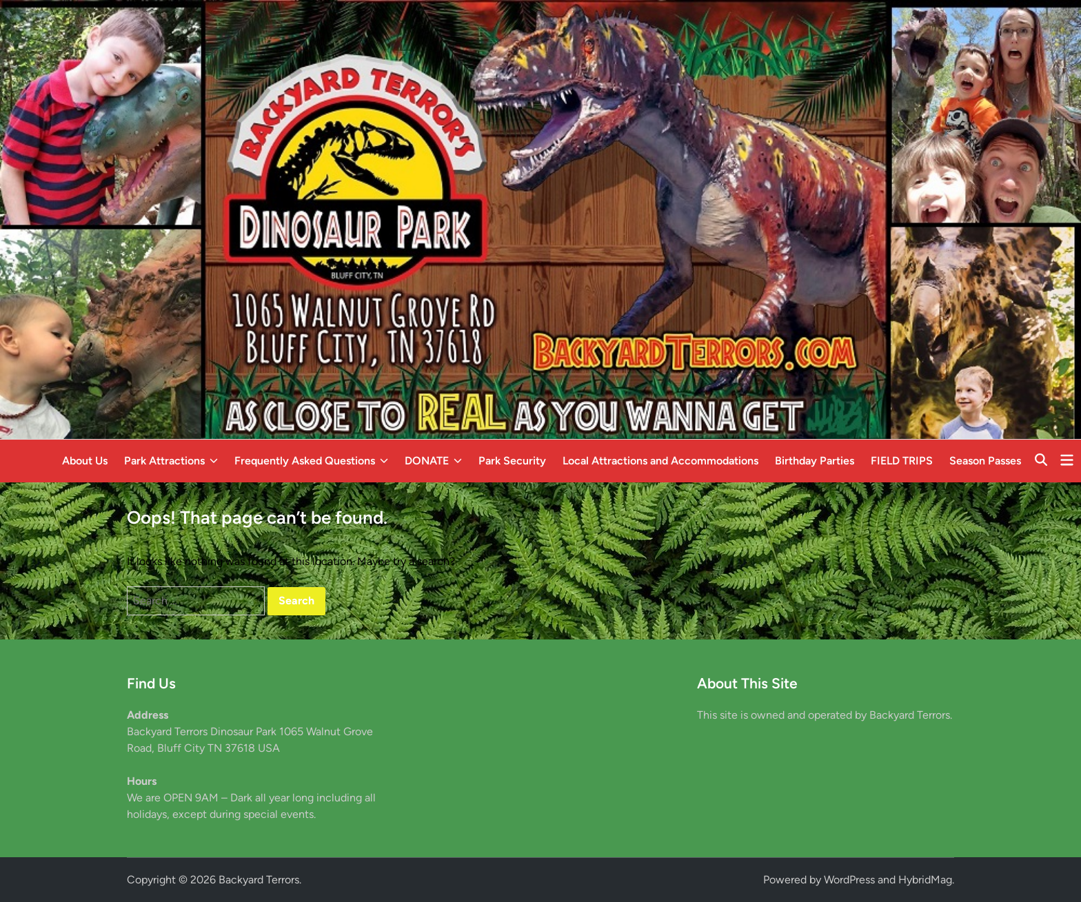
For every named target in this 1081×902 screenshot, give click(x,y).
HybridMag (925, 879)
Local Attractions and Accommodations (660, 460)
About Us (85, 460)
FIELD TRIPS (902, 460)
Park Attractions (171, 461)
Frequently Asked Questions (311, 461)
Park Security (512, 460)
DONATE (433, 461)
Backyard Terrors (259, 879)
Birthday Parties (814, 460)
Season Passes (985, 460)
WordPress (849, 879)
